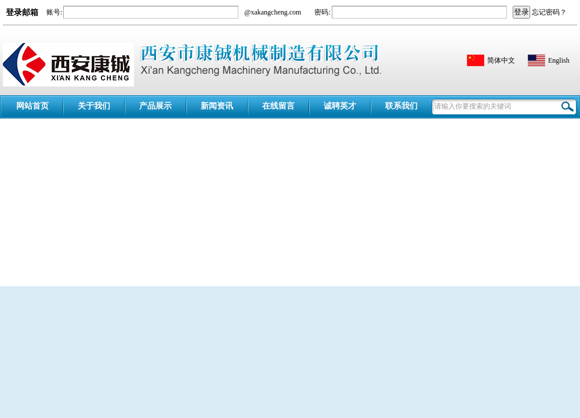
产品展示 (155, 106)
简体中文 (501, 60)
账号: (54, 12)
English (559, 60)
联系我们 (401, 106)
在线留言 (278, 106)
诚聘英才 (340, 106)
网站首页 (32, 106)
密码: (321, 12)
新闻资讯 (217, 106)
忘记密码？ (549, 12)
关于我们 (94, 106)
